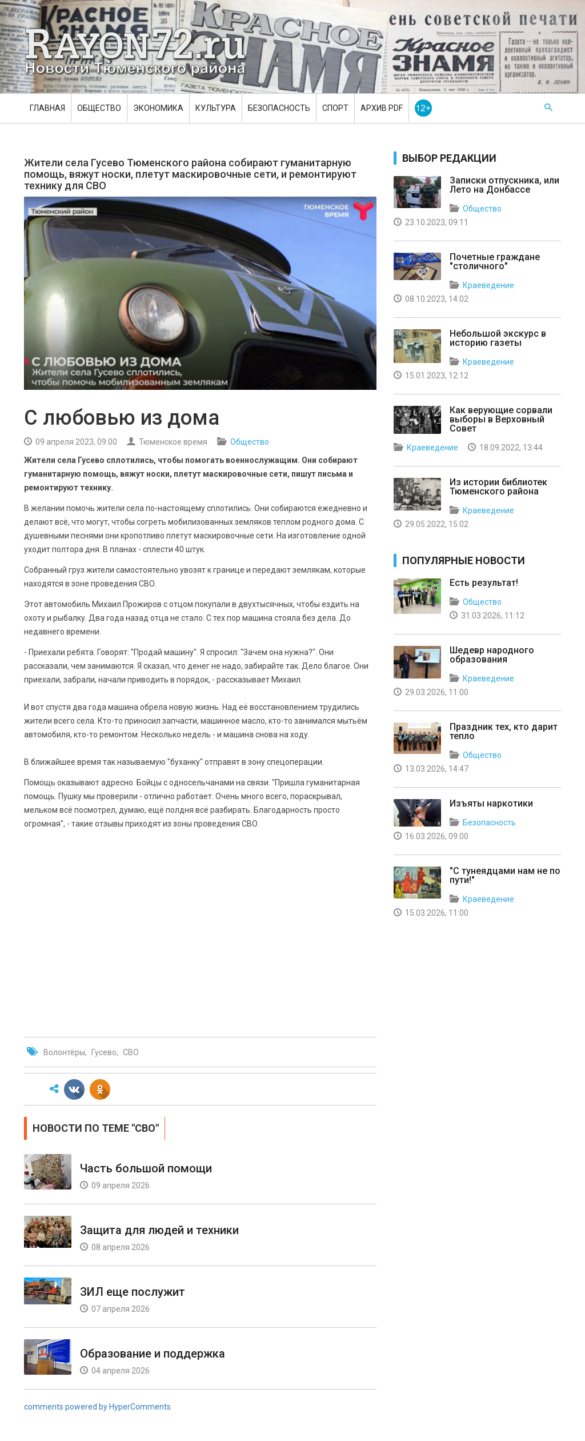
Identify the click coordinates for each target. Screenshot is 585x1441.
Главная (47, 108)
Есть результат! (484, 582)
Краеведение (488, 285)
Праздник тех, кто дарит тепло (504, 731)
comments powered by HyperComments (97, 1406)
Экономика (158, 108)
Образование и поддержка (152, 1353)
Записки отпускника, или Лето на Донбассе (504, 185)
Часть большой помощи (146, 1168)
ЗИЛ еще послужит (132, 1292)
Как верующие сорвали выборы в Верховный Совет (501, 419)
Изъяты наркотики (491, 803)
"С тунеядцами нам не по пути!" (505, 875)
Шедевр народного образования (492, 655)
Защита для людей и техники (159, 1230)
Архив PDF (381, 108)
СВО (131, 1052)
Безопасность (279, 108)
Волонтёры (64, 1052)
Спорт (335, 108)
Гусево (104, 1052)
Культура (215, 108)
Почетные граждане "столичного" (495, 262)
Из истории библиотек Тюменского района (498, 487)
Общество (99, 108)
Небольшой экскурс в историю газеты (498, 338)
